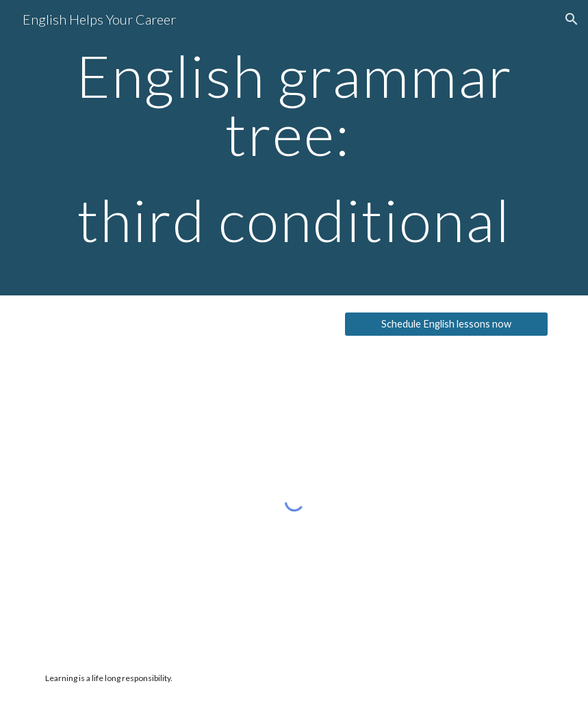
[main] (294, 147)
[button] (571, 19)
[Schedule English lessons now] (446, 324)
